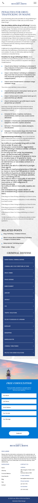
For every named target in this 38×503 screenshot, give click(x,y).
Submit (19, 433)
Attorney (4, 470)
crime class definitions (11, 87)
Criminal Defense (6, 473)
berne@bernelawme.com (27, 478)
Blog (12, 247)
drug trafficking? (24, 25)
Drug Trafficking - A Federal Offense (15, 234)
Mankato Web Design (19, 501)
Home (3, 467)
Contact (4, 485)
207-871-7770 (24, 484)
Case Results (5, 476)
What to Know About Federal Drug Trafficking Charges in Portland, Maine (18, 238)
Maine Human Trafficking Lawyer (14, 243)
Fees (3, 482)
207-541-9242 (24, 489)
